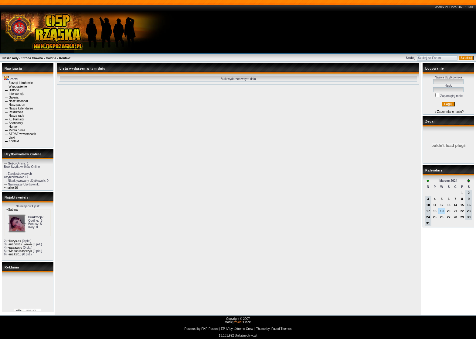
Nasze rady (10, 58)
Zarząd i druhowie (21, 83)
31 (428, 223)
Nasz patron (17, 104)
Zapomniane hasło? (450, 111)
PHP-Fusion (209, 328)
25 (434, 217)
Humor (13, 126)
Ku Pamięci (16, 119)
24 (428, 217)
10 (428, 205)
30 (469, 217)
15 (462, 205)
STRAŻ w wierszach (22, 134)
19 (442, 211)
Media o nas (17, 130)
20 (448, 211)
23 (469, 211)
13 (448, 205)
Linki (12, 137)
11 (434, 205)
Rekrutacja (16, 112)
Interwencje (16, 93)
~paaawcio (15, 247)
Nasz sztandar (18, 101)
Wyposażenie (18, 86)
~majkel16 (11, 187)
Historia (14, 90)
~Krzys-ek (14, 241)
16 (469, 205)
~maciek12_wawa (20, 244)
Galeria (51, 58)
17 (428, 211)
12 (441, 205)
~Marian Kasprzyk (20, 251)
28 (455, 217)
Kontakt (64, 58)
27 (448, 217)
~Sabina (12, 209)
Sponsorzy (16, 123)
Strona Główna (32, 58)
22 (462, 211)
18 (434, 211)
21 (455, 211)
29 (462, 217)
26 (441, 217)
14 (455, 205)
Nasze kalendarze (21, 108)
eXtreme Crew (243, 328)
